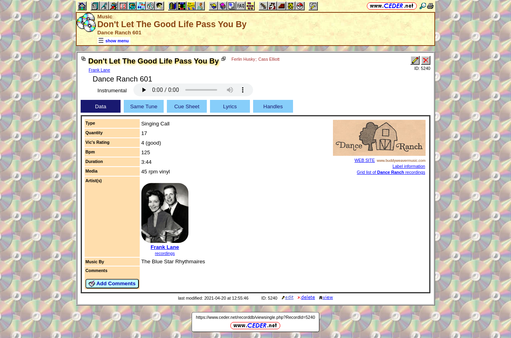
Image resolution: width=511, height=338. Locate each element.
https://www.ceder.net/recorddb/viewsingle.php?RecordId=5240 (255, 317)
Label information (408, 166)
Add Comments (112, 283)
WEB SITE (365, 160)
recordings (165, 253)
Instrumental (112, 90)
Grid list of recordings (391, 172)
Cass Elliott (268, 59)
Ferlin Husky (243, 59)
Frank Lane (99, 70)
